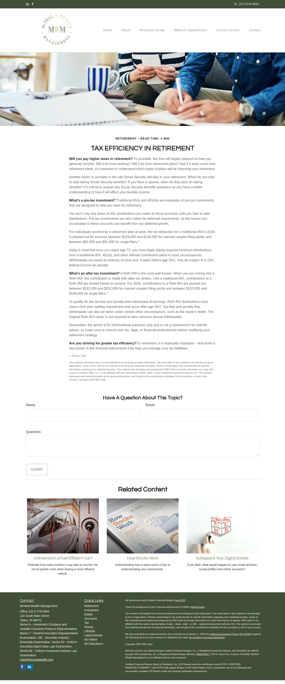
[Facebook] (32, 4)
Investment (91, 614)
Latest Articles (93, 639)
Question (33, 435)
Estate (88, 618)
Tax (86, 626)
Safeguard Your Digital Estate (222, 562)
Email (150, 409)
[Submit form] (37, 473)
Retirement (91, 609)
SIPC (206, 658)
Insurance (90, 622)
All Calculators (93, 647)
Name (30, 409)
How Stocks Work (142, 562)
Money (88, 630)
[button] (122, 23)
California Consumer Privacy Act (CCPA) (230, 638)
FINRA (199, 658)
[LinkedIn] (27, 4)
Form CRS (179, 604)
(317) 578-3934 (246, 4)
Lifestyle (89, 635)
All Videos (90, 643)
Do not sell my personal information (207, 641)
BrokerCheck (198, 610)
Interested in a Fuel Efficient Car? (63, 562)
